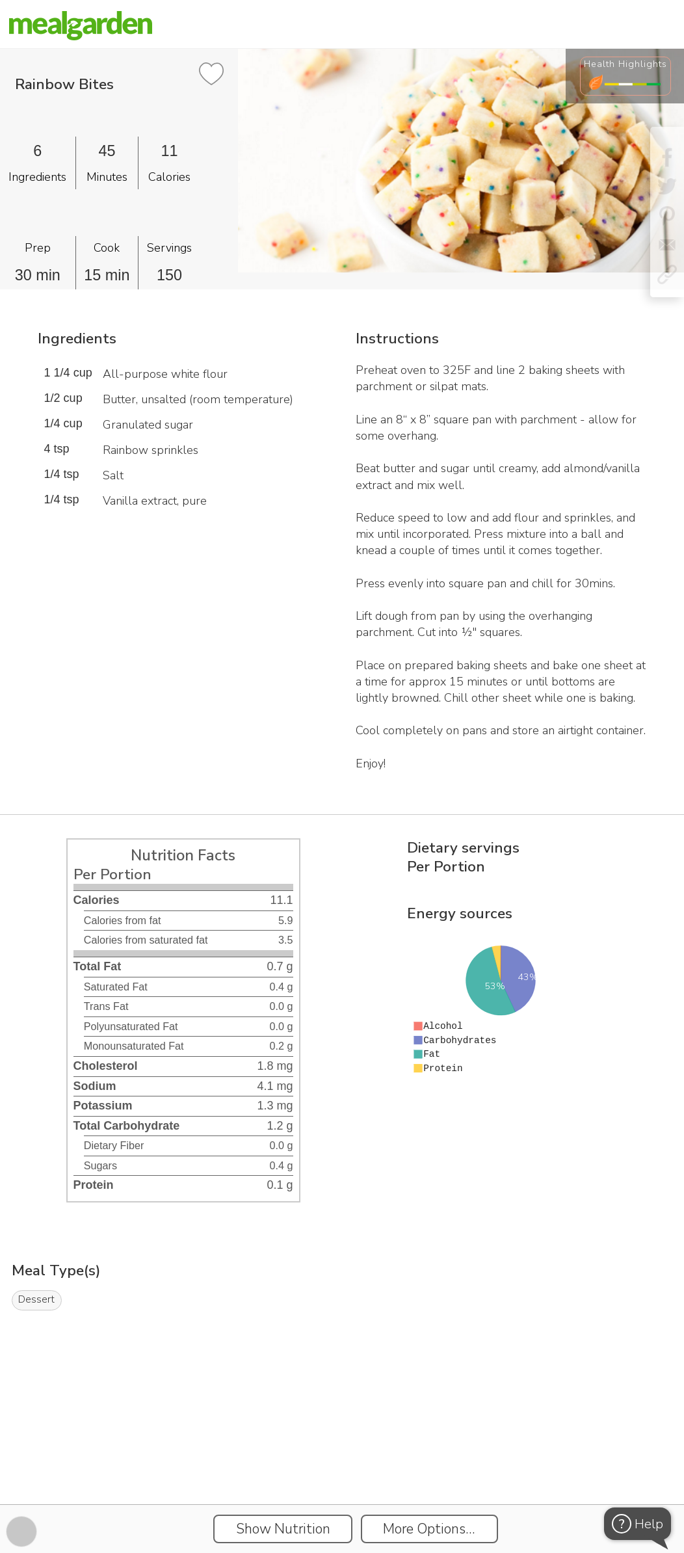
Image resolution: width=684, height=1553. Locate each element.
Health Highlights (625, 63)
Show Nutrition (283, 1529)
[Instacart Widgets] (342, 1459)
